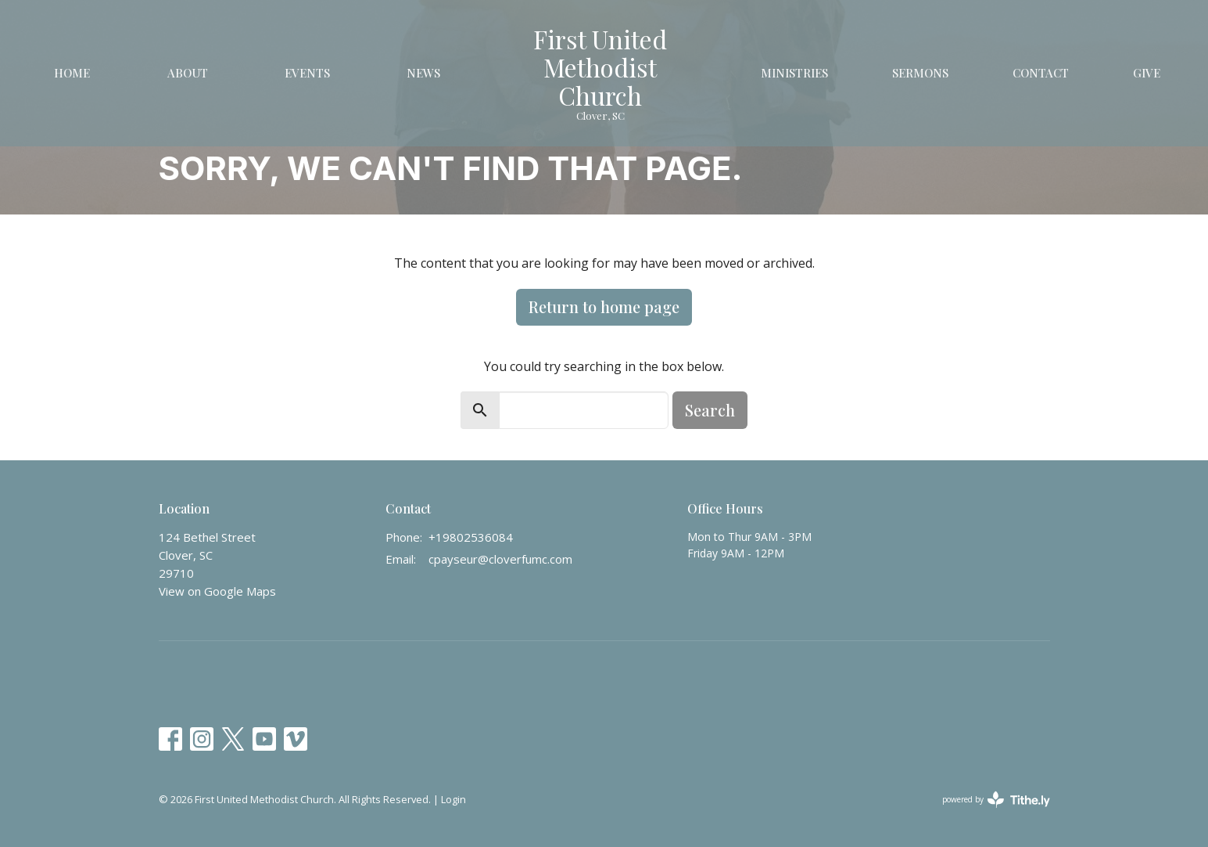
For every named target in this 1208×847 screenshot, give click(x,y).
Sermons (920, 73)
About (187, 73)
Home (72, 73)
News (423, 73)
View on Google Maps (217, 591)
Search (710, 409)
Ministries (794, 73)
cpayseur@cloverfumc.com (500, 559)
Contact (1041, 73)
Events (307, 73)
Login (453, 799)
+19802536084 (470, 537)
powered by (996, 799)
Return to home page (604, 306)
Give (1146, 73)
